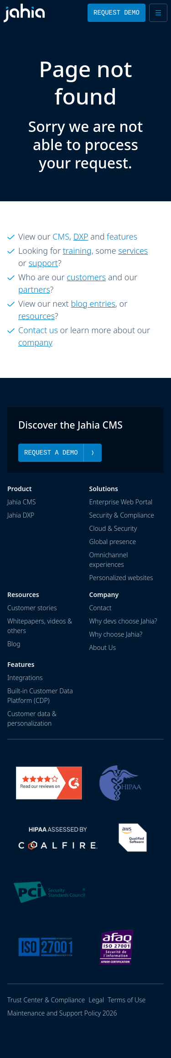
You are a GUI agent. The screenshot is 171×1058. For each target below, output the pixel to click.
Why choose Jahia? (116, 633)
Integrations (24, 677)
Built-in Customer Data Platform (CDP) (40, 695)
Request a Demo (60, 452)
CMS (60, 236)
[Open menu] (158, 13)
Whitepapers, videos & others (39, 625)
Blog (14, 643)
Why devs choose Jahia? (123, 620)
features (122, 236)
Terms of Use (126, 999)
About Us (102, 647)
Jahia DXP (20, 514)
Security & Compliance (121, 514)
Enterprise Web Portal (121, 501)
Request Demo (116, 12)
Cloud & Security (113, 528)
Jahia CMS (21, 501)
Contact (100, 607)
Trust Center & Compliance (46, 999)
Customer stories (32, 607)
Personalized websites (121, 577)
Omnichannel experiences (108, 559)
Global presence (112, 541)
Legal (96, 999)
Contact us (38, 330)
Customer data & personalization (32, 718)
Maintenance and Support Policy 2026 (62, 1013)
